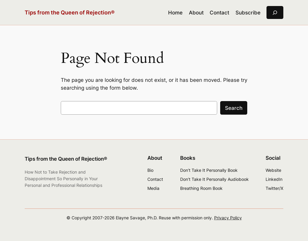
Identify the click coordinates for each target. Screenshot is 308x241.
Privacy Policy (228, 217)
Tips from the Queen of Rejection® (70, 12)
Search (233, 108)
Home (175, 13)
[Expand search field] (274, 12)
